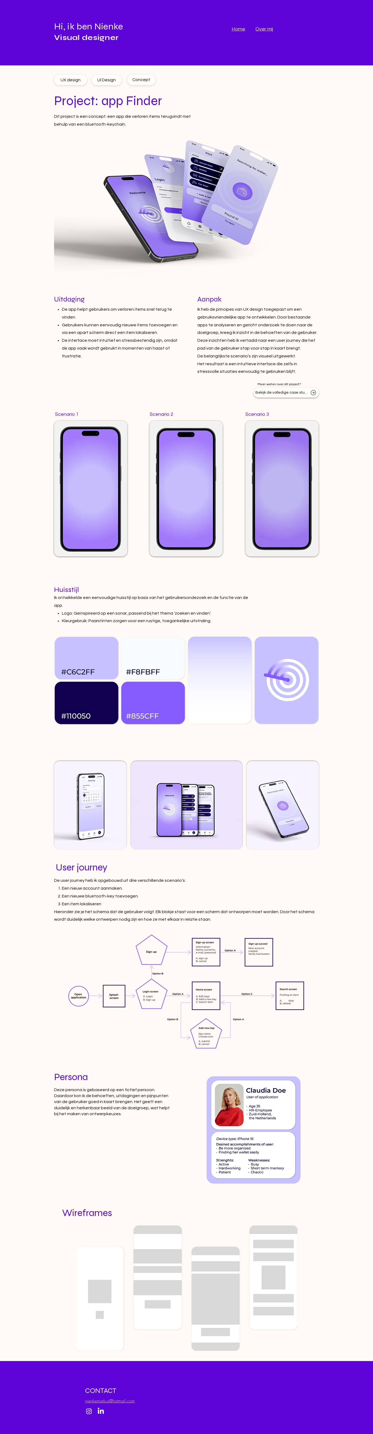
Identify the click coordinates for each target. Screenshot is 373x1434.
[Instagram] (89, 1411)
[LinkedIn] (101, 1411)
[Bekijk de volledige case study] (286, 393)
